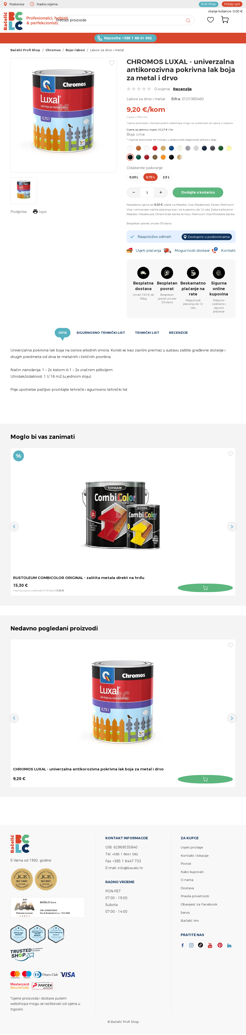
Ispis (39, 213)
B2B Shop (207, 4)
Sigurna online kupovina (218, 289)
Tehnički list (147, 333)
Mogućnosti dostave (193, 251)
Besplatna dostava (143, 286)
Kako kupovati (193, 871)
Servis (185, 911)
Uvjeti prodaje (192, 847)
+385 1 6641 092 (126, 854)
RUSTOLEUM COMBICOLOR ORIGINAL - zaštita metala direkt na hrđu (80, 578)
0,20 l (133, 178)
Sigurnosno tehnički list (100, 333)
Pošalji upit (231, 4)
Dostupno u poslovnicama (207, 237)
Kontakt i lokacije (195, 855)
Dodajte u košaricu (199, 193)
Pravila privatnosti (195, 895)
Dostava (187, 887)
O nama (187, 879)
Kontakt (228, 251)
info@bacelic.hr (131, 867)
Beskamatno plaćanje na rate (193, 289)
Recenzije (182, 90)
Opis (61, 333)
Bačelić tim (190, 919)
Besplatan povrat (167, 286)
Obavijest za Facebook (199, 903)
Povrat (186, 863)
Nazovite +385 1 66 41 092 (128, 39)
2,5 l (166, 178)
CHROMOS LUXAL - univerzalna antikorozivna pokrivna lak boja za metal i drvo (90, 769)
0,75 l (150, 178)
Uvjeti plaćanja (148, 251)
